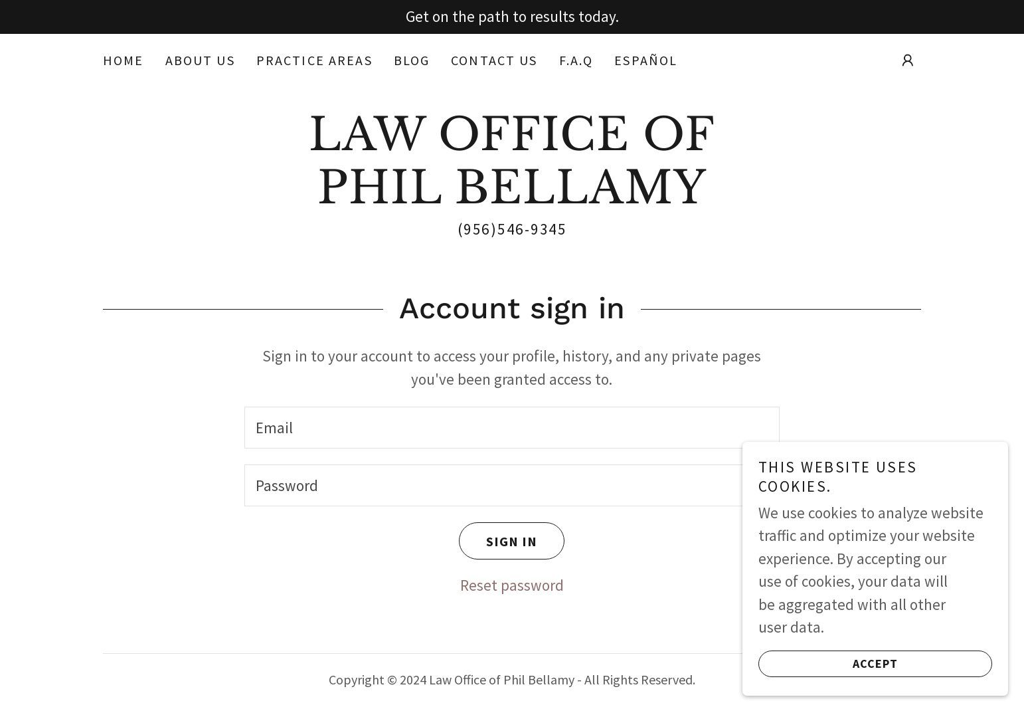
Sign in (498, 540)
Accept (828, 663)
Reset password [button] (512, 585)
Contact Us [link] (494, 60)
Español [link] (645, 60)
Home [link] (123, 60)
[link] (511, 197)
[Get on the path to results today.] (512, 17)
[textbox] (511, 428)
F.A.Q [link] (576, 60)
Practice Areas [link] (314, 60)
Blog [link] (412, 60)
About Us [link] (200, 60)
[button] (908, 60)
